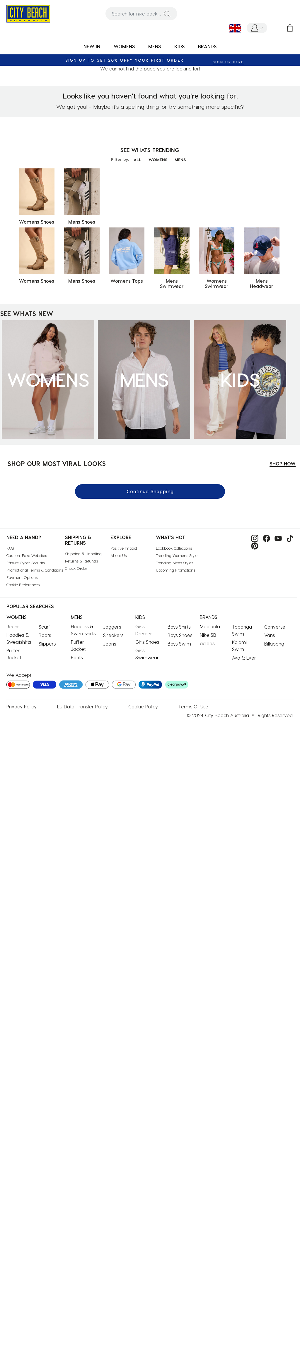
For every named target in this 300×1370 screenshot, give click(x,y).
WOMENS (158, 159)
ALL (137, 159)
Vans (269, 635)
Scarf (44, 626)
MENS (180, 159)
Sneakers (113, 635)
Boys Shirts (179, 626)
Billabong (274, 643)
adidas (207, 643)
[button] (257, 28)
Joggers (112, 626)
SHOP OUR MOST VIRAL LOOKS (56, 463)
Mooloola (210, 626)
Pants (77, 657)
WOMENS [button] (124, 46)
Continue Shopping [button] (150, 491)
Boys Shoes (180, 635)
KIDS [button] (179, 46)
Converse (274, 626)
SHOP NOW (283, 463)
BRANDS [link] (207, 46)
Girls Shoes (147, 642)
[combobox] (141, 13)
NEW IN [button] (91, 46)
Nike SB (208, 635)
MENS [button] (154, 46)
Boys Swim (179, 643)
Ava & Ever (244, 657)
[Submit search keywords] (167, 14)
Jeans (12, 626)
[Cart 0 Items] (290, 28)
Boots (45, 635)
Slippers (47, 643)
